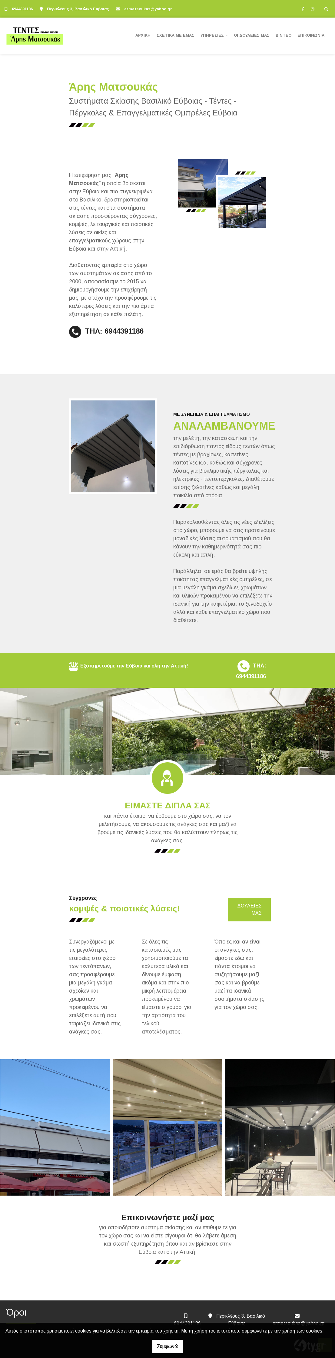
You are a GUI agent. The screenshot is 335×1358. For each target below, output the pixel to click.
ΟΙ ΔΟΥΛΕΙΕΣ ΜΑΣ (252, 35)
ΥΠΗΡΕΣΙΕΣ (213, 35)
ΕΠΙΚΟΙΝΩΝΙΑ (310, 35)
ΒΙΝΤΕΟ (283, 35)
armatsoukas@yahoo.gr (148, 9)
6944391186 (22, 9)
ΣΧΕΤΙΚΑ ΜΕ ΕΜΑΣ (175, 35)
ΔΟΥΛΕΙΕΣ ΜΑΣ (249, 909)
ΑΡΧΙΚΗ (143, 35)
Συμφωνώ (167, 1346)
